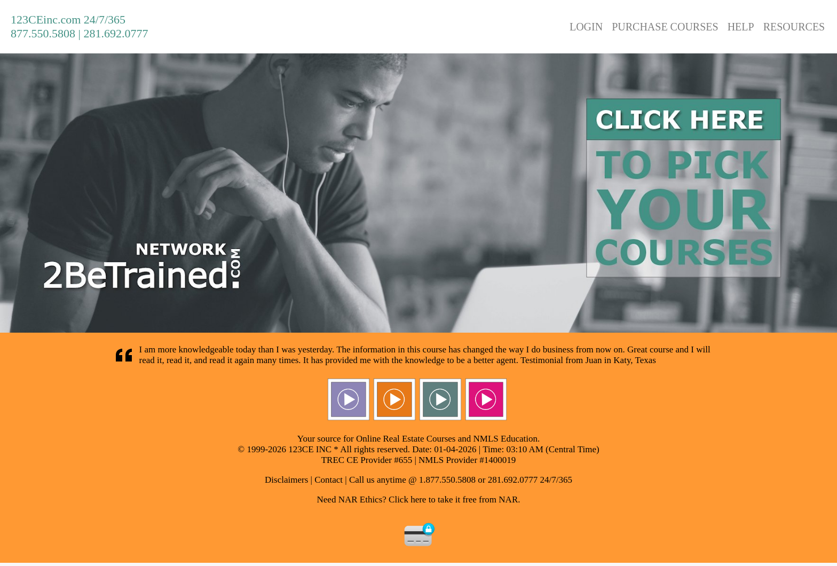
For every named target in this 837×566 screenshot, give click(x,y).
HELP (741, 27)
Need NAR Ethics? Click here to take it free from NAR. (418, 499)
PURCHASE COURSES (665, 27)
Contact (328, 480)
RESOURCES (794, 27)
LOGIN (586, 27)
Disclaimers (286, 480)
